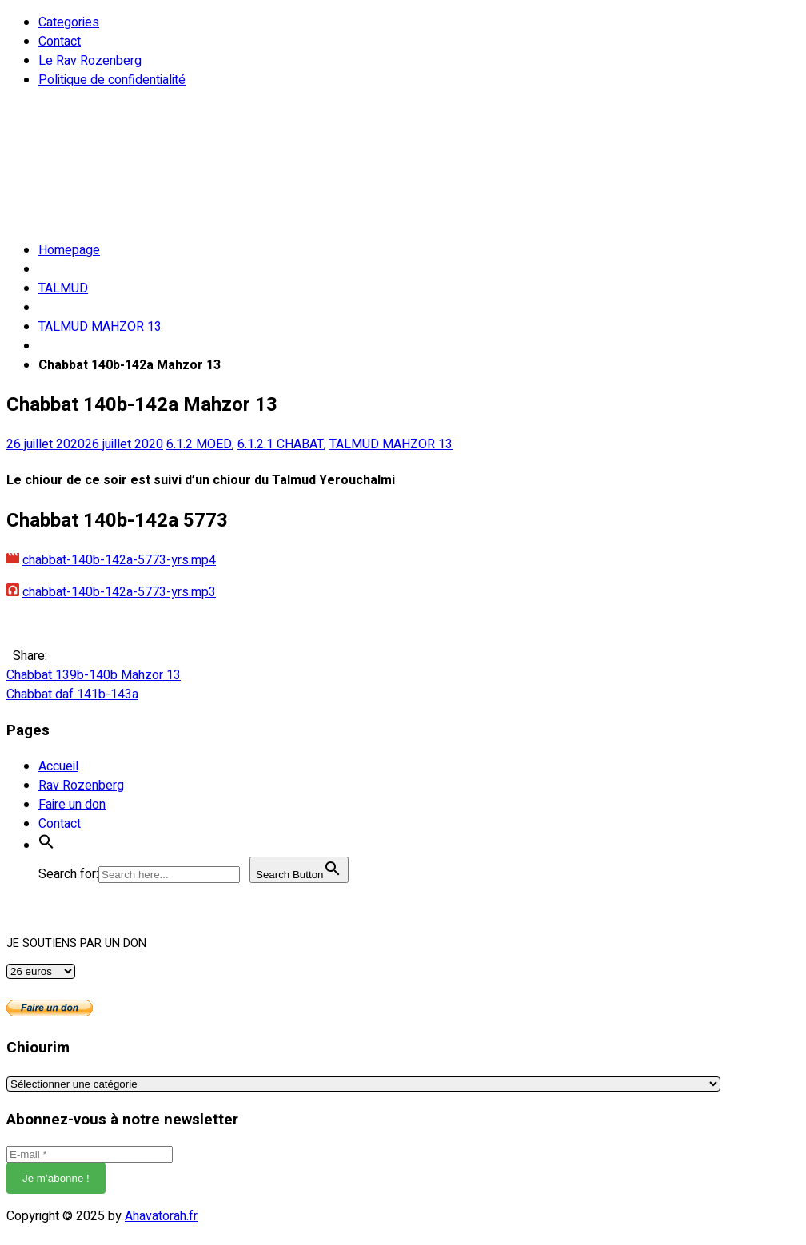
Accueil (58, 766)
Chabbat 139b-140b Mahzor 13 (93, 675)
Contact (59, 41)
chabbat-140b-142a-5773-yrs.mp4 (119, 560)
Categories (68, 22)
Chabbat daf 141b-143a (72, 694)
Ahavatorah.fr (161, 1216)
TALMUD (63, 288)
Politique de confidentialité (112, 79)
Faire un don (72, 804)
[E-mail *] (89, 1154)
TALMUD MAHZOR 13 (100, 326)
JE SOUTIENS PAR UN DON (76, 943)
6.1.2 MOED (199, 444)
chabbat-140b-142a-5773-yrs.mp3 (119, 592)
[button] (46, 845)
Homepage (69, 250)
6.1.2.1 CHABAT (280, 444)
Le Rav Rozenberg (90, 60)
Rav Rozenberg (81, 785)
